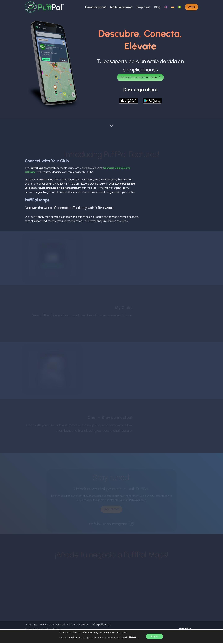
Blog (157, 7)
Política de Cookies (77, 624)
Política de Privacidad (52, 624)
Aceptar (154, 636)
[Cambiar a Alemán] (172, 6)
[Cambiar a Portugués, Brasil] (179, 6)
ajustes (132, 636)
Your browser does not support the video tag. (171, 172)
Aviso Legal (31, 624)
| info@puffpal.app (101, 624)
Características (95, 7)
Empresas (143, 7)
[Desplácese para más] (111, 126)
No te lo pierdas (121, 7)
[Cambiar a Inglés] (165, 6)
